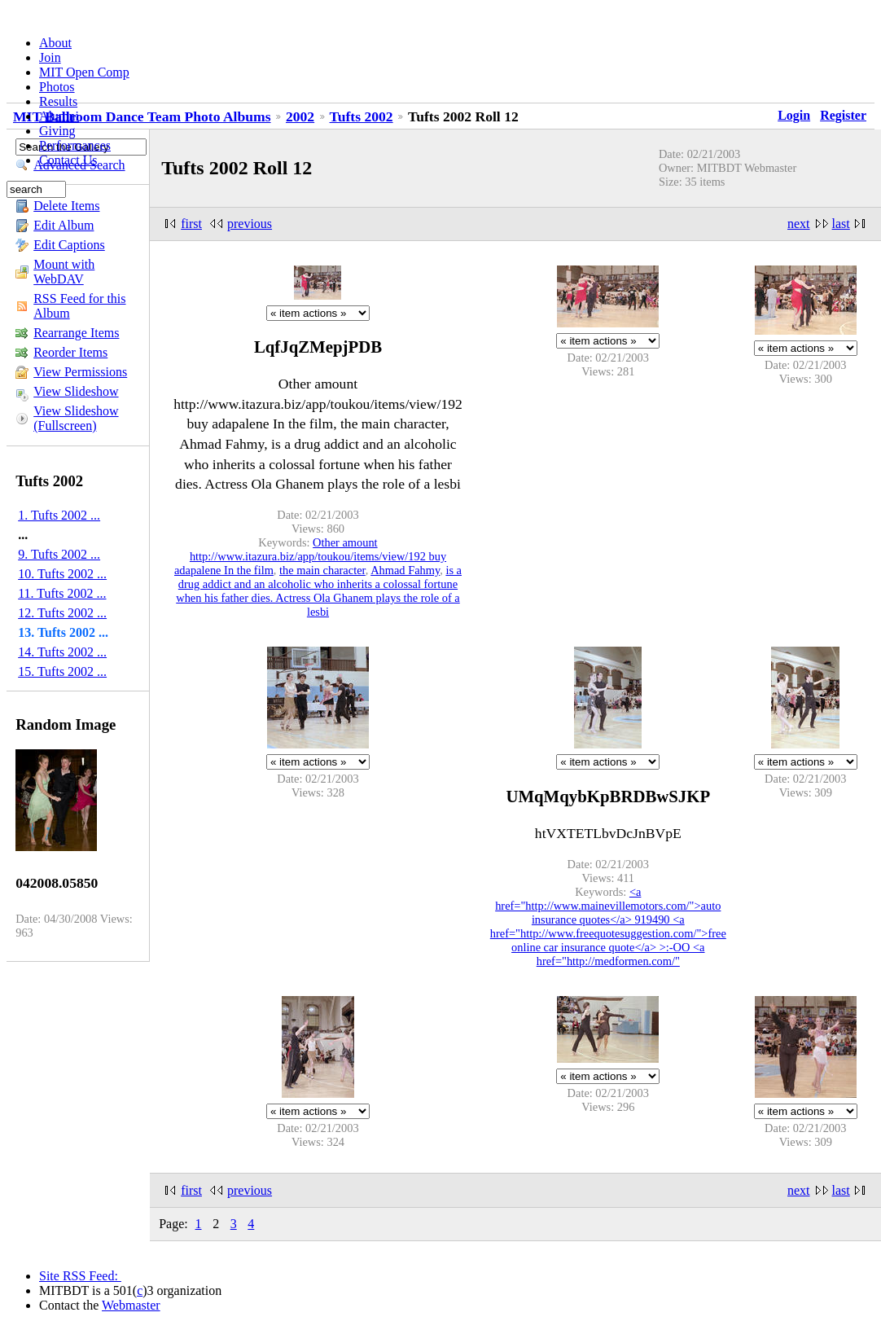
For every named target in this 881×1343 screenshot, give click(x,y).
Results (58, 101)
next (798, 223)
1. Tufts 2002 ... (59, 515)
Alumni (59, 116)
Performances (75, 145)
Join (50, 57)
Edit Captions (69, 245)
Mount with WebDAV (63, 271)
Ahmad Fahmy (405, 570)
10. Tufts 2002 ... (62, 574)
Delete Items (66, 206)
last (841, 223)
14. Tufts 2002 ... (62, 652)
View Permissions (80, 372)
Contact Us (68, 160)
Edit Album (63, 225)
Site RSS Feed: (80, 1276)
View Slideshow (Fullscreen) (75, 418)
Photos (57, 87)
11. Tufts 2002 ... (62, 593)
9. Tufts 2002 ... (59, 554)
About (55, 43)
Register (843, 115)
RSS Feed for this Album (79, 306)
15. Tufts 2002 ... (62, 671)
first (191, 223)
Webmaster (131, 1305)
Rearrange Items (76, 333)
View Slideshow (75, 391)
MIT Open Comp (84, 72)
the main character (322, 570)
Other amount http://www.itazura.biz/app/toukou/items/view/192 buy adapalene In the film (310, 556)
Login (794, 115)
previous (249, 223)
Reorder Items (70, 352)
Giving (57, 131)
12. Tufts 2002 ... (62, 613)
